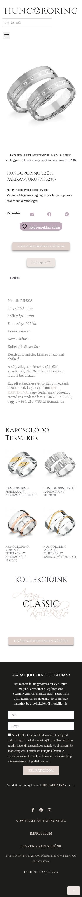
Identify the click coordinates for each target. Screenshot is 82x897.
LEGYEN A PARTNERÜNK (41, 846)
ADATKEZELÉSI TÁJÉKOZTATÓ (41, 821)
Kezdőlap (16, 154)
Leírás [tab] (15, 278)
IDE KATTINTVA (53, 785)
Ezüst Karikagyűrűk (36, 154)
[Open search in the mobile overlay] (27, 22)
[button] (6, 35)
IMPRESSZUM (41, 833)
